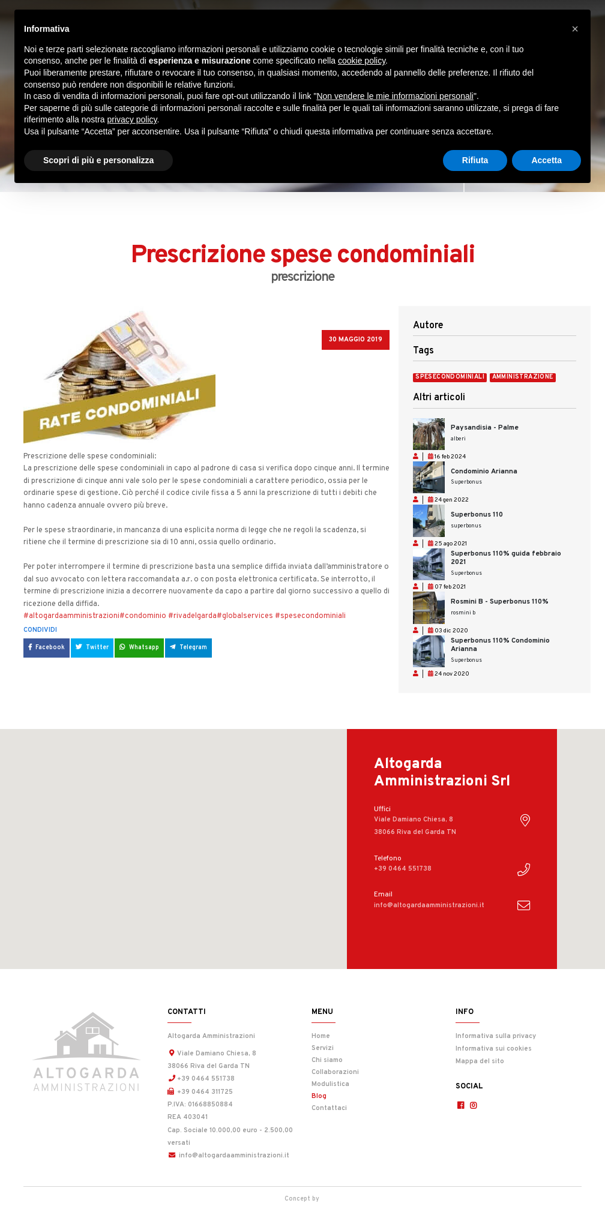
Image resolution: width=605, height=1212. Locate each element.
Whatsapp (139, 648)
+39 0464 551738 (201, 1079)
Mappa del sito (480, 1061)
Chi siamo (327, 1060)
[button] (575, 28)
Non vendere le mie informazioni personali (394, 96)
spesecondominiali (449, 377)
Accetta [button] (546, 160)
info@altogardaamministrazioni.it (228, 1155)
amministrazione (522, 377)
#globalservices (245, 616)
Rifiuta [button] (475, 160)
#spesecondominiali (310, 616)
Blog (348, 1095)
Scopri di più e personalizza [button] (98, 160)
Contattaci (329, 1108)
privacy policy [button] (132, 119)
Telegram (188, 648)
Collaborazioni (335, 1072)
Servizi (323, 1048)
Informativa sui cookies (494, 1049)
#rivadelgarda (192, 616)
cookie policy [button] (361, 60)
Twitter (92, 648)
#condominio (142, 616)
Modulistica (330, 1084)
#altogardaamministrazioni (71, 616)
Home (321, 1036)
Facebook (46, 648)
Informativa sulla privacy (496, 1036)
